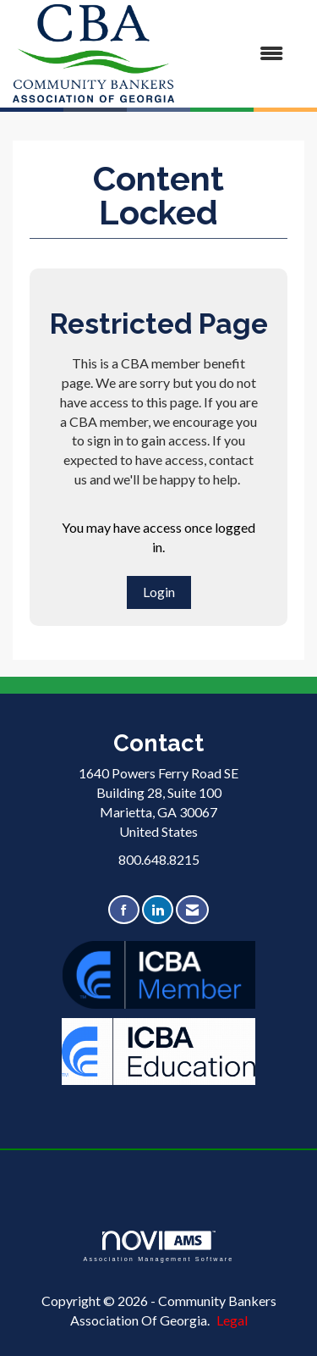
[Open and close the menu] (237, 54)
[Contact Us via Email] (192, 910)
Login (159, 592)
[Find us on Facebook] (123, 910)
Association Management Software (158, 1246)
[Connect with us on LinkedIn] (157, 910)
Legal (232, 1320)
